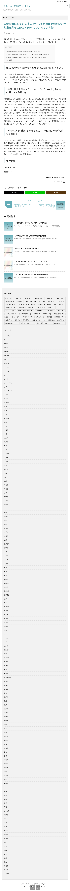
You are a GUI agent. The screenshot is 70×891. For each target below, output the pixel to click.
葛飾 (5, 822)
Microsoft (6, 351)
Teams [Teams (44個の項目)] (60, 298)
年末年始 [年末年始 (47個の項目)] (47, 314)
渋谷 (5, 724)
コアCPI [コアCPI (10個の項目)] (51, 301)
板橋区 (6, 665)
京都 (5, 449)
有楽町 (6, 638)
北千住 (6, 477)
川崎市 (6, 563)
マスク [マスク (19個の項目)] (60, 307)
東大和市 (6, 658)
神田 (5, 771)
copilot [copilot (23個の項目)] (8, 298)
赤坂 (5, 850)
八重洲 (6, 457)
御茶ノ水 (6, 583)
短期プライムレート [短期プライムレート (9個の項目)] (38, 320)
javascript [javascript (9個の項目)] (38, 298)
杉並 (5, 642)
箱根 (5, 791)
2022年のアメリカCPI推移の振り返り (26, 249)
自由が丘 (6, 811)
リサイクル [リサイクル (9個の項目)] (9, 310)
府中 (5, 575)
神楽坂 (6, 767)
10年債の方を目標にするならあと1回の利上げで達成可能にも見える (26, 57)
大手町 (6, 532)
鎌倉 (5, 862)
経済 (13, 17)
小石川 (6, 559)
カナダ (6, 379)
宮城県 (6, 548)
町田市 (6, 748)
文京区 (6, 599)
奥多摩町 (6, 544)
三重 (5, 406)
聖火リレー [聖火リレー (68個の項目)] (25, 323)
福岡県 (6, 775)
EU (5, 339)
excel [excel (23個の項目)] (28, 298)
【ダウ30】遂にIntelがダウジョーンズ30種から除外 (31, 274)
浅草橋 (6, 709)
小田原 (6, 555)
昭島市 (6, 626)
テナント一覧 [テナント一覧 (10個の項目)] (59, 304)
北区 (5, 473)
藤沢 (5, 826)
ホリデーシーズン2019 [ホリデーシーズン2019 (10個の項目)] (45, 307)
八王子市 (6, 453)
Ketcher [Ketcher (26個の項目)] (49, 298)
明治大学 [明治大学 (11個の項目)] (40, 317)
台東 (5, 493)
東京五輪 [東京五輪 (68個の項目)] (59, 317)
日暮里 (6, 610)
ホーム (6, 17)
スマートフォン (8, 383)
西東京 (6, 838)
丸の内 (6, 438)
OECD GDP (7, 172)
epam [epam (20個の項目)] (18, 298)
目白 (5, 752)
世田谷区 (6, 418)
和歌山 (6, 504)
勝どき (6, 469)
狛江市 (6, 736)
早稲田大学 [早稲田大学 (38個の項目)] (27, 317)
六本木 (6, 461)
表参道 (6, 834)
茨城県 (6, 815)
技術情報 (6, 591)
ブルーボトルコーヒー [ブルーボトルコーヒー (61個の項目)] (26, 307)
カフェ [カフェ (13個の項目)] (42, 301)
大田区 (6, 536)
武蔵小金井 (7, 677)
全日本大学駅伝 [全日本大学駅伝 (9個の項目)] (10, 314)
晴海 (5, 630)
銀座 (5, 858)
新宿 (5, 603)
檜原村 (6, 673)
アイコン (6, 367)
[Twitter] (14, 192)
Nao (64, 182)
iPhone (6, 347)
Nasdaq (6, 355)
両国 (5, 422)
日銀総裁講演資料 (9, 167)
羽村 (5, 807)
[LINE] (35, 192)
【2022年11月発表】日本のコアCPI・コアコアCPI (30, 261)
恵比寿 (6, 587)
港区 (5, 728)
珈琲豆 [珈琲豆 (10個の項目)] (26, 320)
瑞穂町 (6, 740)
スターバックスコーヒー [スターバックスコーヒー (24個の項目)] (26, 304)
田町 (5, 744)
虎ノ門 (6, 830)
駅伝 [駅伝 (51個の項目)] (57, 323)
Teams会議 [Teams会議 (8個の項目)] (9, 301)
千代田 (6, 485)
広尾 (5, 567)
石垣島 (6, 760)
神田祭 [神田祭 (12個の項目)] (51, 320)
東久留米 (6, 650)
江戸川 (6, 697)
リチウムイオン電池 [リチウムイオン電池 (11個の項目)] (25, 310)
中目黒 (6, 430)
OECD (6, 359)
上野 (5, 414)
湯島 (5, 732)
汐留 (5, 693)
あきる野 (6, 363)
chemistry (7, 336)
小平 (5, 552)
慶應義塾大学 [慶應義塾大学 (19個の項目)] (59, 314)
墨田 (5, 524)
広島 (5, 571)
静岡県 (6, 870)
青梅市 (6, 866)
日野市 (6, 618)
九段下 (6, 442)
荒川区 (6, 819)
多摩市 (6, 528)
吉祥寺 (6, 497)
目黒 (5, 756)
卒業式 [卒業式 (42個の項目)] (37, 314)
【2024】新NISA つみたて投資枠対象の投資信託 (30, 236)
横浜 (5, 669)
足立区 (6, 854)
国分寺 (6, 516)
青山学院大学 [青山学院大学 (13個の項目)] (42, 323)
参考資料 (9, 60)
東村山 (6, 661)
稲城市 (6, 783)
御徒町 (6, 579)
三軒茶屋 (6, 402)
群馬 (5, 803)
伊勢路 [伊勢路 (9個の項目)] (50, 310)
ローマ (6, 398)
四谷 (5, 512)
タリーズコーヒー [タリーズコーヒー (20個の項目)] (44, 304)
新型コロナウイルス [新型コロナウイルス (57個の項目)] (12, 317)
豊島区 (6, 846)
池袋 (5, 701)
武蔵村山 (6, 681)
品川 (5, 508)
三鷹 (5, 410)
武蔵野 (6, 685)
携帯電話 (6, 595)
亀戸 (5, 446)
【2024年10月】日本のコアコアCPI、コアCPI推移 (30, 223)
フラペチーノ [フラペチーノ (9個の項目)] (10, 307)
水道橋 (6, 689)
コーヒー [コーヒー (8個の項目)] (60, 301)
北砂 (5, 481)
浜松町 (6, 712)
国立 (5, 520)
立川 (5, 787)
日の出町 (6, 606)
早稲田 (6, 622)
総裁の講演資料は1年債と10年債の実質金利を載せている (23, 51)
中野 (5, 434)
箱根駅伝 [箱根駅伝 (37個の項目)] (9, 323)
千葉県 (6, 489)
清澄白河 (6, 716)
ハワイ (6, 394)
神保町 (6, 764)
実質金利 (61, 177)
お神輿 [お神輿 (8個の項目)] (19, 301)
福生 (5, 779)
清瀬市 (6, 720)
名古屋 (6, 500)
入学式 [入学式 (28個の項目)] (60, 310)
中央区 (6, 426)
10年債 (56, 177)
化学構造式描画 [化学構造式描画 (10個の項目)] (25, 314)
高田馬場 (6, 873)
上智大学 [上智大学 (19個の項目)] (39, 310)
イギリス (6, 371)
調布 (5, 842)
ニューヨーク (8, 391)
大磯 (5, 540)
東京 (5, 654)
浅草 (5, 705)
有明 (5, 634)
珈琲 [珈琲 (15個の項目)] (17, 320)
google (6, 343)
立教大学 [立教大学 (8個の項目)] (60, 320)
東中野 (6, 646)
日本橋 (6, 614)
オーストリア (8, 375)
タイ (5, 387)
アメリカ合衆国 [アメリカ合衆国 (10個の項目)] (30, 301)
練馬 (5, 799)
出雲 (5, 465)
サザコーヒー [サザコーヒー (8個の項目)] (10, 304)
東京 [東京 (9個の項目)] (49, 317)
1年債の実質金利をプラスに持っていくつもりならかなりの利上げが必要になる (29, 54)
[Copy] (56, 192)
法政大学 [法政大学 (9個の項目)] (8, 320)
